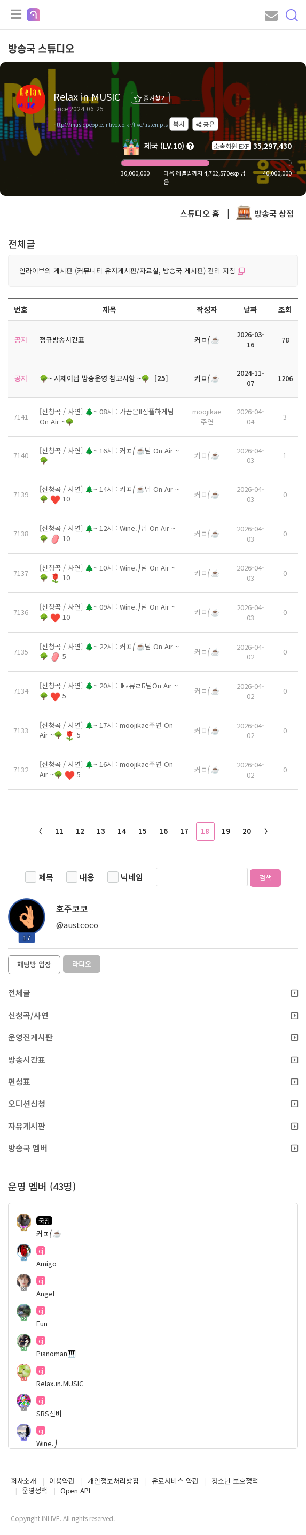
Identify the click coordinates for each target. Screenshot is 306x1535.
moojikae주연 (207, 416)
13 (101, 831)
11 (59, 831)
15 (142, 831)
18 (205, 831)
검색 (265, 877)
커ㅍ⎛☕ (206, 455)
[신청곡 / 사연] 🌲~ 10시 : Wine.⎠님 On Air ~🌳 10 (107, 573)
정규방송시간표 (62, 340)
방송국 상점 (265, 213)
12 (80, 831)
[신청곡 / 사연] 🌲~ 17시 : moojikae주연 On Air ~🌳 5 (106, 730)
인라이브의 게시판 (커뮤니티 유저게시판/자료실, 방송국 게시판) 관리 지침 (132, 270)
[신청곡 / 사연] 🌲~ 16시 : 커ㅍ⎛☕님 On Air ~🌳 (109, 455)
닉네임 (132, 877)
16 (163, 831)
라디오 (81, 964)
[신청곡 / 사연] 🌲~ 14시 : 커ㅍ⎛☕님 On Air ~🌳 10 (109, 494)
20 (246, 831)
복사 (179, 123)
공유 (205, 123)
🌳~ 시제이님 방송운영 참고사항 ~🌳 (95, 378)
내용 (87, 877)
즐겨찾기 (150, 97)
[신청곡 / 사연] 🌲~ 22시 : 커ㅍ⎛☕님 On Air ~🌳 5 (109, 651)
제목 (45, 877)
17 (184, 831)
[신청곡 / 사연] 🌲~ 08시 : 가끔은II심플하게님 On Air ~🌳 (107, 416)
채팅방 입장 (34, 964)
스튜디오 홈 (199, 213)
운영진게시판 (153, 1037)
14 (121, 831)
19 (226, 831)
